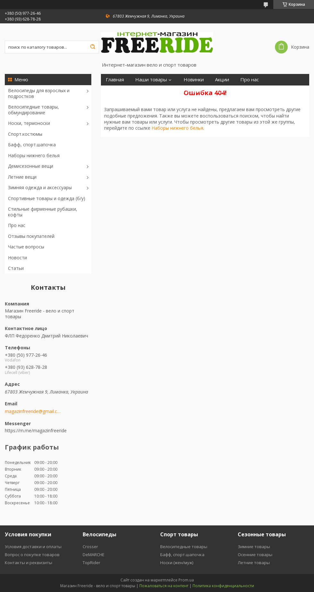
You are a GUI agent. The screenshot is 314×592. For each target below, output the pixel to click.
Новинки (194, 79)
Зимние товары (254, 546)
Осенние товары (255, 554)
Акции (222, 79)
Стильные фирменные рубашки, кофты (42, 212)
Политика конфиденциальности (223, 585)
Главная (115, 79)
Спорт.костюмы (25, 134)
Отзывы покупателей (31, 236)
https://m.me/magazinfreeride (36, 430)
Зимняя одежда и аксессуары (40, 187)
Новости (17, 258)
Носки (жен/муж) (176, 562)
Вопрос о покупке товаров (32, 554)
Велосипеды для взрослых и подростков (39, 93)
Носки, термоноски (29, 123)
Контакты (228, 91)
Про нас (16, 225)
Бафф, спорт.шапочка (32, 145)
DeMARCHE (93, 554)
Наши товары (151, 79)
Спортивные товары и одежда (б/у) (46, 198)
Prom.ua (186, 580)
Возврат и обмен (185, 91)
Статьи (16, 268)
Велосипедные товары (183, 546)
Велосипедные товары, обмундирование (33, 110)
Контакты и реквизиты (28, 562)
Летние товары (254, 562)
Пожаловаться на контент (163, 585)
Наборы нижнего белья (34, 155)
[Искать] (92, 47)
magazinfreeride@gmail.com (33, 411)
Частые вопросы (26, 247)
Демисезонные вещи (30, 166)
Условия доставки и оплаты (33, 546)
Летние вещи (22, 177)
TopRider (91, 562)
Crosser (90, 546)
